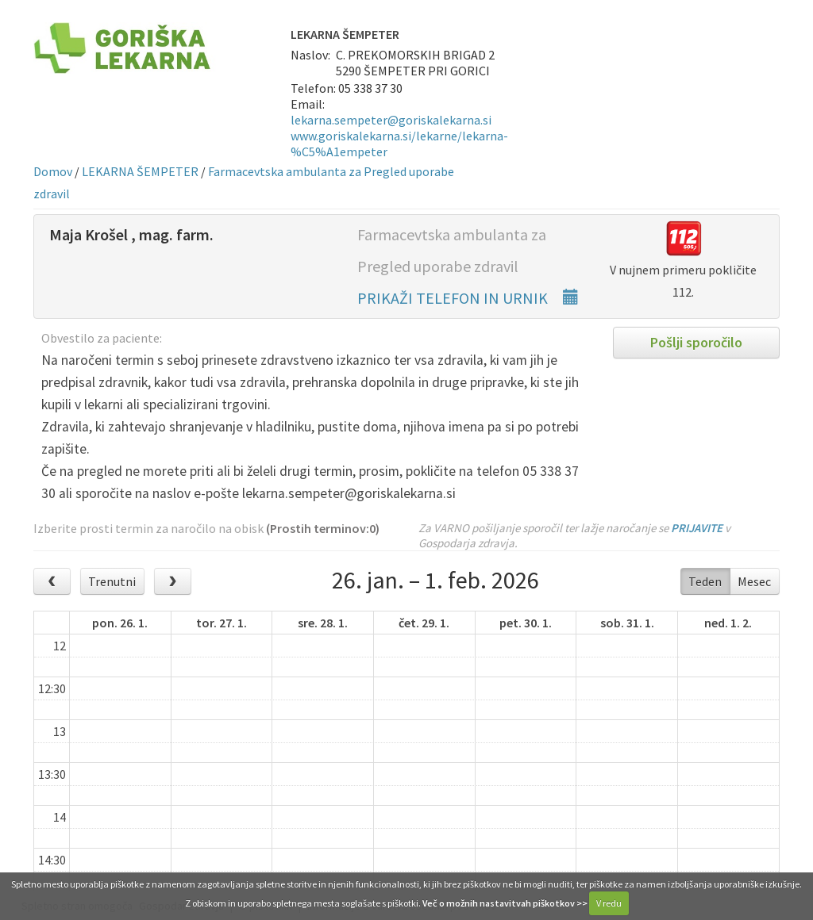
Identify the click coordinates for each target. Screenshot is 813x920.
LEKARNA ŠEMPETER (140, 171)
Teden (705, 581)
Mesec (754, 581)
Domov (52, 171)
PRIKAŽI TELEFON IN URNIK (468, 298)
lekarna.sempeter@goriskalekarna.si (391, 120)
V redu (609, 903)
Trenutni (112, 581)
